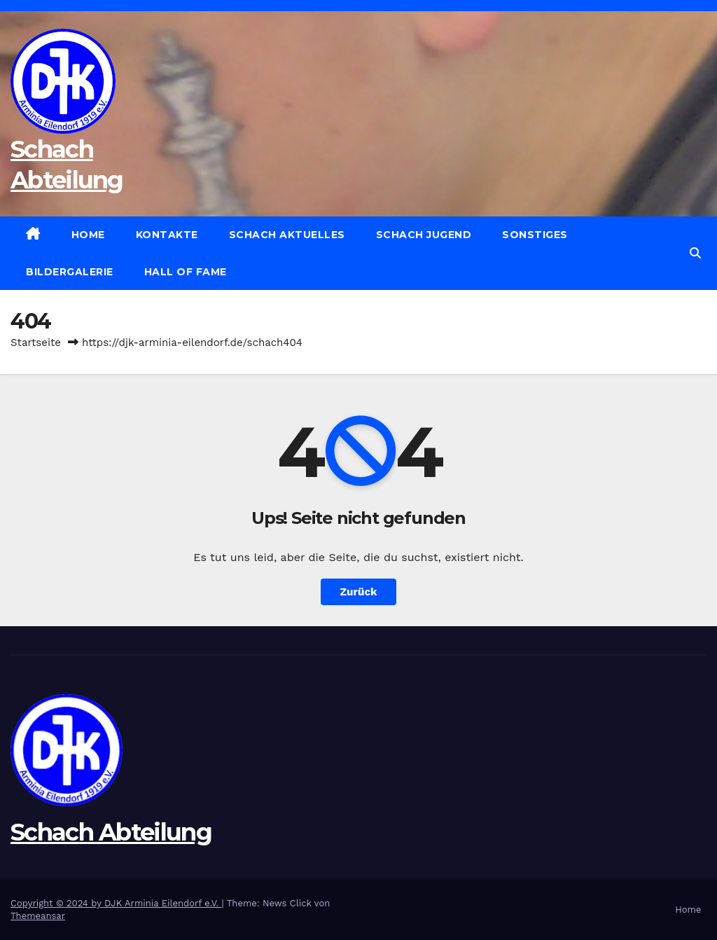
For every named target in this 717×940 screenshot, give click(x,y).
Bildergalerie (69, 271)
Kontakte (167, 234)
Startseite (36, 342)
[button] (695, 253)
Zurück (358, 592)
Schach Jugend (424, 234)
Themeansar (38, 916)
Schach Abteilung (111, 832)
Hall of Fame (185, 271)
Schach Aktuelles (287, 234)
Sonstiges (535, 234)
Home (88, 234)
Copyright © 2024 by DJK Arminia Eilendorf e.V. (116, 903)
